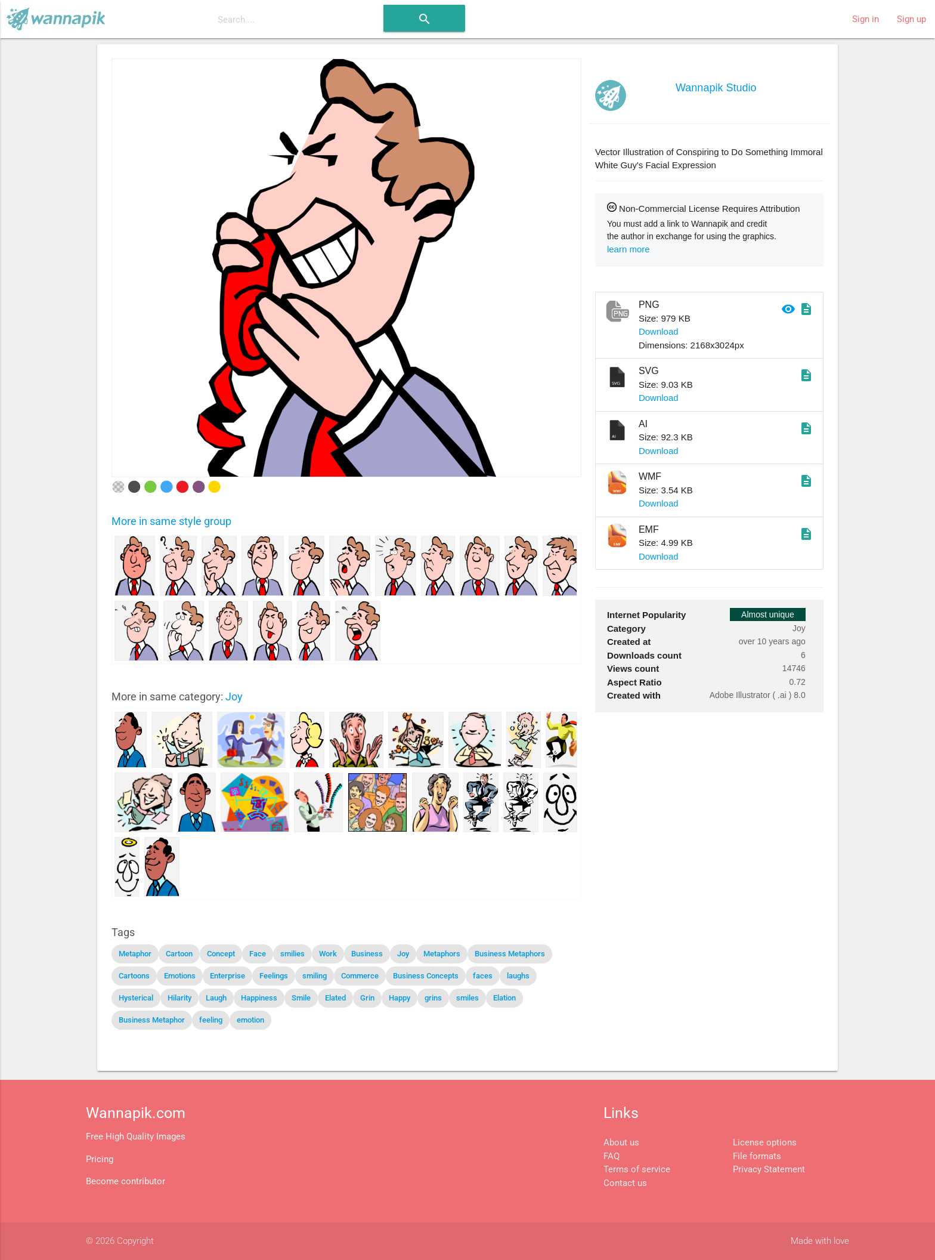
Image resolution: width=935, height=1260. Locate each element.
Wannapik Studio (716, 88)
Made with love (820, 1241)
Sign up (911, 19)
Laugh (216, 997)
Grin (367, 997)
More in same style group (171, 521)
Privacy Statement (769, 1169)
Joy (234, 696)
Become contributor (125, 1181)
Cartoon (179, 953)
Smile (301, 997)
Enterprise (227, 975)
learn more (628, 249)
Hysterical (136, 997)
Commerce (360, 975)
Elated (335, 997)
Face (257, 953)
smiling (314, 975)
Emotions (180, 975)
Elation (504, 997)
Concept (221, 953)
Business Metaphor (152, 1019)
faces (483, 975)
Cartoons (134, 975)
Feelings (273, 975)
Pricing (99, 1159)
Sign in (865, 19)
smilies (292, 953)
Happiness (259, 997)
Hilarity (179, 997)
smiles (467, 997)
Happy (399, 997)
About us (621, 1142)
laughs (518, 975)
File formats (757, 1156)
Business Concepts (426, 975)
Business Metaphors (510, 953)
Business (367, 953)
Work (328, 953)
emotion (250, 1019)
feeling (210, 1019)
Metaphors (441, 953)
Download (659, 331)
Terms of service (636, 1169)
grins (433, 997)
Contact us (625, 1183)
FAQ (611, 1156)
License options (765, 1142)
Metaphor (135, 953)
